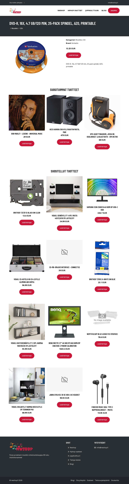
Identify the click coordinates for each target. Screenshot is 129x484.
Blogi (104, 10)
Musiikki (15, 28)
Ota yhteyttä (80, 480)
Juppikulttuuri (92, 10)
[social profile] (24, 3)
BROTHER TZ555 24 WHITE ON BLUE (102, 279)
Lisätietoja (73, 55)
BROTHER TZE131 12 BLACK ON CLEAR (26, 212)
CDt (21, 28)
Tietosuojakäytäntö (102, 480)
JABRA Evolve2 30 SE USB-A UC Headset (64, 394)
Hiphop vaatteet (75, 10)
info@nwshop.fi (113, 3)
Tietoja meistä (75, 460)
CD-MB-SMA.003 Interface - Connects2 (64, 267)
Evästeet (90, 480)
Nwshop (61, 10)
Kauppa (114, 11)
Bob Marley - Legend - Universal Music (26, 133)
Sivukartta (115, 480)
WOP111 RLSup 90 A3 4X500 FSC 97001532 (102, 334)
